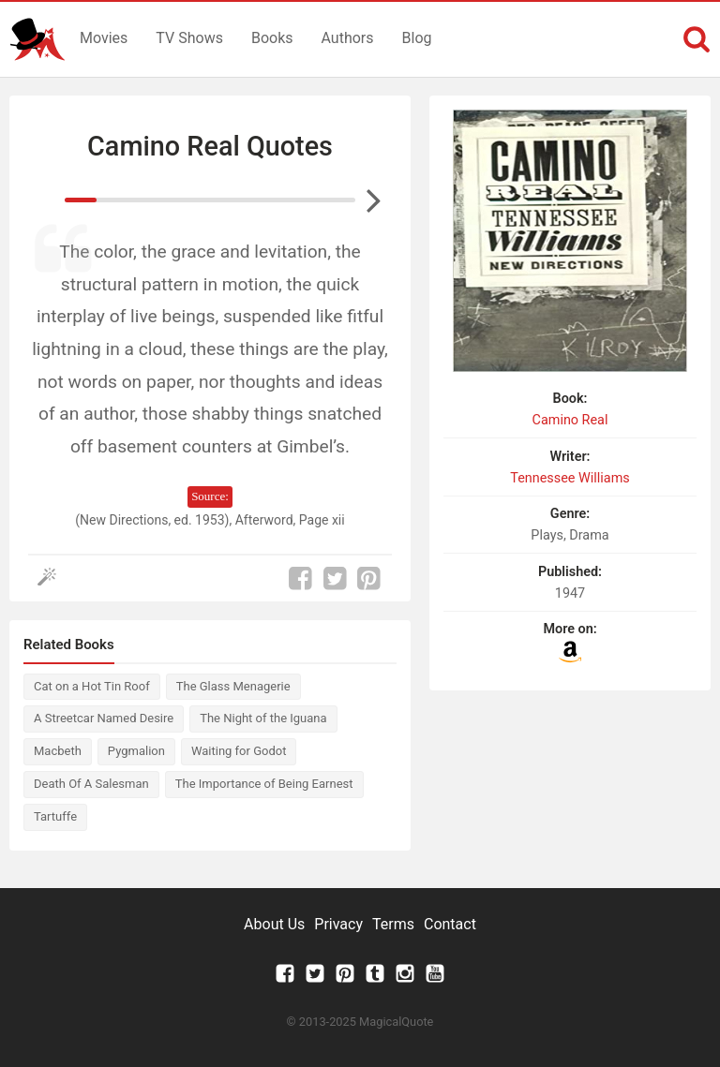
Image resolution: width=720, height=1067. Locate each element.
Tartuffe (55, 816)
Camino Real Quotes (210, 146)
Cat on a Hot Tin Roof (92, 686)
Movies (104, 38)
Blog (417, 38)
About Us (274, 924)
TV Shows (189, 38)
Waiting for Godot (239, 751)
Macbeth (58, 751)
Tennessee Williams (569, 478)
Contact (450, 924)
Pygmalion (136, 751)
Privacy (338, 924)
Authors (348, 38)
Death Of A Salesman (91, 784)
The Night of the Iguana (263, 718)
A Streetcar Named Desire (103, 718)
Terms (393, 924)
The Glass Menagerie (233, 686)
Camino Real (570, 420)
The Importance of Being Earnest (264, 784)
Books (272, 38)
